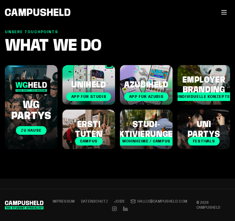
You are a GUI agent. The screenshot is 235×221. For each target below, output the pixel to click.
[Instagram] (114, 208)
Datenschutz (94, 201)
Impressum (64, 201)
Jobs (119, 201)
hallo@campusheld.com (159, 201)
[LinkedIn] (125, 208)
